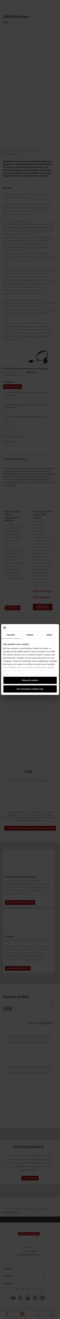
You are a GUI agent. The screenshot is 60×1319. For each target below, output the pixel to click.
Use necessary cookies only (30, 689)
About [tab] (49, 635)
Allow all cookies (30, 680)
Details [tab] (30, 635)
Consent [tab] (11, 635)
